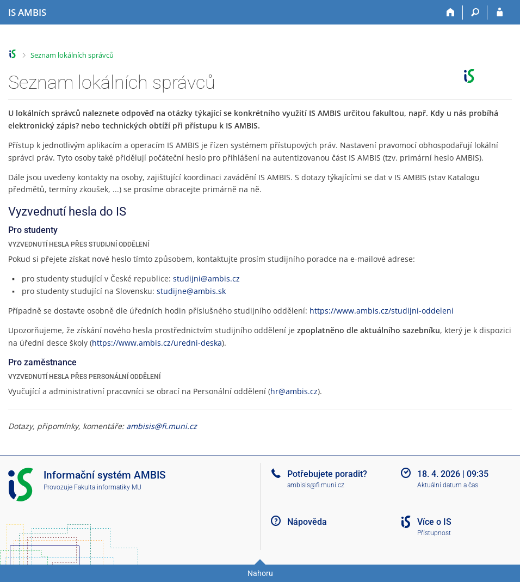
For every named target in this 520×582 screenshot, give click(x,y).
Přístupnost (434, 533)
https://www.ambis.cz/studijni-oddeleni (381, 310)
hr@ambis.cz (294, 391)
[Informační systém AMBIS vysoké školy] (27, 12)
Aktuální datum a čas (447, 485)
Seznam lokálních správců (72, 55)
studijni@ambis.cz (206, 278)
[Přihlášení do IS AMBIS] (499, 12)
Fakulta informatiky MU (107, 487)
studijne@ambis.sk (191, 291)
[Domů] (450, 12)
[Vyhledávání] (475, 12)
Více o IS (434, 522)
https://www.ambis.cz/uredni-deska (157, 343)
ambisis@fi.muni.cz (161, 426)
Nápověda (307, 522)
